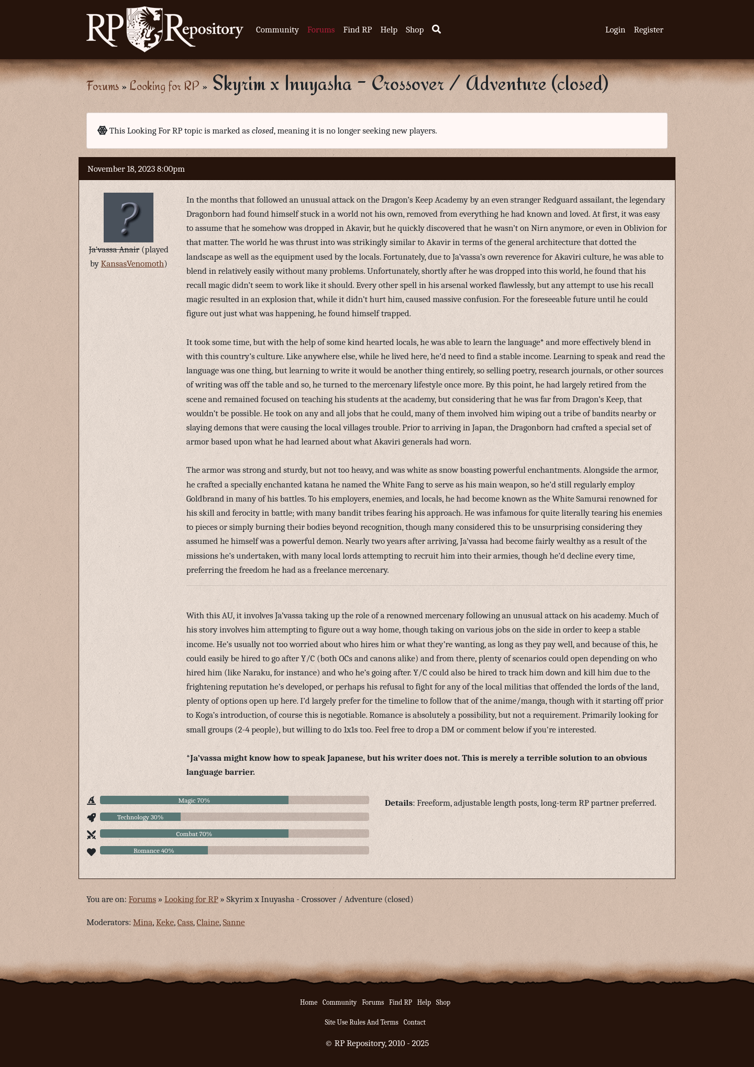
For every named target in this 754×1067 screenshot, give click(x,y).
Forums (321, 30)
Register (648, 30)
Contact (415, 1022)
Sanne (234, 922)
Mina (142, 922)
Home (308, 1002)
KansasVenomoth (132, 264)
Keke (165, 922)
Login (615, 30)
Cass (185, 922)
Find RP (357, 30)
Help (388, 30)
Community (277, 30)
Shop (415, 30)
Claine (208, 922)
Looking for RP (164, 85)
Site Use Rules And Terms (361, 1022)
